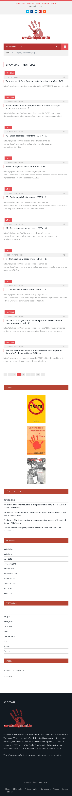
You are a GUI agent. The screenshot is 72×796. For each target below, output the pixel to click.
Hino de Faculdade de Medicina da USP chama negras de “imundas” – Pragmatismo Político (34, 351)
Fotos (6, 631)
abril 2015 (8, 588)
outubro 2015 (9, 578)
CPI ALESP (8, 626)
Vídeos (7, 651)
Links (8, 127)
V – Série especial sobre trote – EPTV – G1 (26, 166)
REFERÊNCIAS (35, 6)
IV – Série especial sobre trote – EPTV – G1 (26, 197)
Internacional (9, 636)
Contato (65, 789)
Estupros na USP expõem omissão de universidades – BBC (34, 81)
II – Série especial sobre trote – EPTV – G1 (26, 259)
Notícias (10, 73)
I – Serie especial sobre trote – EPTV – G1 (26, 289)
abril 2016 (8, 559)
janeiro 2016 (9, 568)
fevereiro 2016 (10, 564)
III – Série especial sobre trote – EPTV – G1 (26, 228)
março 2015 (8, 593)
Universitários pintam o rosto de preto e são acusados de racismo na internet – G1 (34, 321)
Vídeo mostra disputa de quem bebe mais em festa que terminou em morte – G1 (33, 106)
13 (38, 374)
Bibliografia (8, 621)
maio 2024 (8, 549)
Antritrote (43, 782)
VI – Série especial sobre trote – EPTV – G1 (26, 135)
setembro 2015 (10, 583)
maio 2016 (8, 554)
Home (7, 789)
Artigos (7, 616)
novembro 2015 (10, 573)
